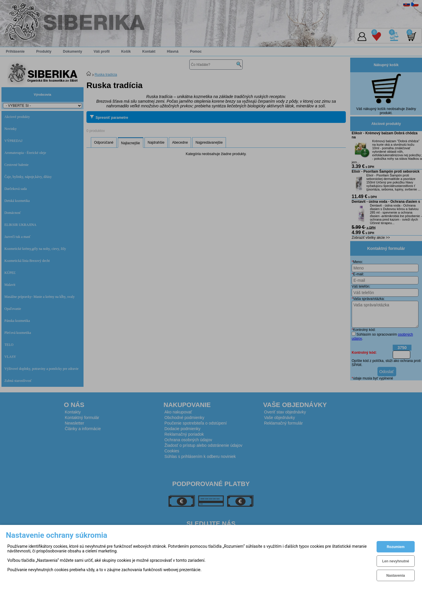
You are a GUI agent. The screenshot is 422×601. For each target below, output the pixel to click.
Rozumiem (396, 547)
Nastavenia (395, 575)
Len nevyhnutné (395, 561)
